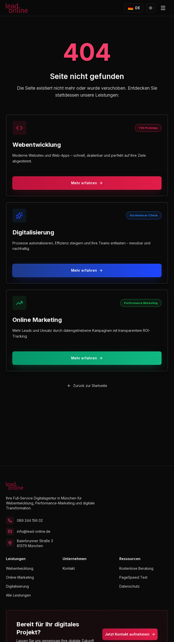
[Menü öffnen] (163, 8)
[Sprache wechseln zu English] (134, 8)
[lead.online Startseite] (17, 8)
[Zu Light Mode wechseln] (150, 7)
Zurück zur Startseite (87, 385)
